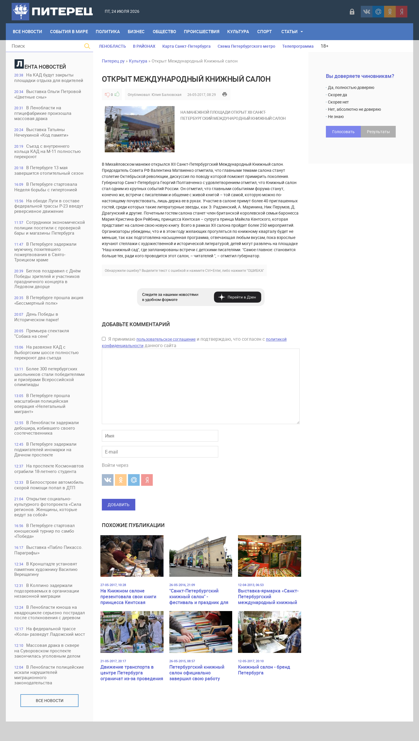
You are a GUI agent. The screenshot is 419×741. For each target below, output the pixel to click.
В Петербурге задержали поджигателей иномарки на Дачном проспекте (46, 457)
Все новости (49, 720)
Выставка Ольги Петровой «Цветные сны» (48, 94)
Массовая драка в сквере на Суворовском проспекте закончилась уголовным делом (48, 670)
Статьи (291, 32)
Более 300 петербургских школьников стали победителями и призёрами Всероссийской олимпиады (46, 384)
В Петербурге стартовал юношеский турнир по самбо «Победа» (45, 539)
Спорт (266, 32)
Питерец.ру (113, 61)
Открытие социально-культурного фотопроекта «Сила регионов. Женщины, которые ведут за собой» (48, 515)
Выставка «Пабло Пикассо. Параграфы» (49, 558)
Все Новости (27, 32)
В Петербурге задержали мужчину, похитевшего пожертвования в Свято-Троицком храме (46, 258)
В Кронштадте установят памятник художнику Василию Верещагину (46, 577)
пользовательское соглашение (166, 339)
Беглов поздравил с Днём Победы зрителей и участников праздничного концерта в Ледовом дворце (48, 285)
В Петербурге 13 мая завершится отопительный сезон (49, 171)
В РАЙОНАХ (144, 46)
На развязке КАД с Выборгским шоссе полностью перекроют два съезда (47, 359)
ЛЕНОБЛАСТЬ (112, 46)
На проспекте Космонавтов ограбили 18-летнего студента (49, 476)
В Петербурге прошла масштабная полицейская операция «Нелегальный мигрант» (42, 411)
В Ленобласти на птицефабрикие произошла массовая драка (43, 113)
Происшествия (203, 32)
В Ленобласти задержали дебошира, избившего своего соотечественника (47, 435)
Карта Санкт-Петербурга (186, 46)
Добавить (118, 504)
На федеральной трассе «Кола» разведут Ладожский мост (45, 648)
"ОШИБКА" (255, 270)
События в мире (69, 32)
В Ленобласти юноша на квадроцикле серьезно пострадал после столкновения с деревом (49, 624)
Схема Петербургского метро (246, 46)
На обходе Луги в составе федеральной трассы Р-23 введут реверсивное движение (49, 207)
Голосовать (343, 131)
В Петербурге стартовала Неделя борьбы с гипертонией (46, 187)
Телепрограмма (298, 46)
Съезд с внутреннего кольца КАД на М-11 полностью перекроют (48, 152)
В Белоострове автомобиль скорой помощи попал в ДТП (49, 493)
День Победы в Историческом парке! (37, 323)
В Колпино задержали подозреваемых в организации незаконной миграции (47, 599)
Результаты (378, 131)
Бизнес (137, 32)
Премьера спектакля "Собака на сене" (42, 340)
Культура (240, 32)
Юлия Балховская (167, 94)
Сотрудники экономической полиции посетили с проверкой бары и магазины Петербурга (46, 231)
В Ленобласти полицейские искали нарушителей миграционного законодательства (49, 694)
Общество (165, 32)
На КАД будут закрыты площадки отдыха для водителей (49, 77)
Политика (108, 32)
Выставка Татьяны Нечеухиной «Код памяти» (42, 132)
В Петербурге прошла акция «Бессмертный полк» (49, 307)
